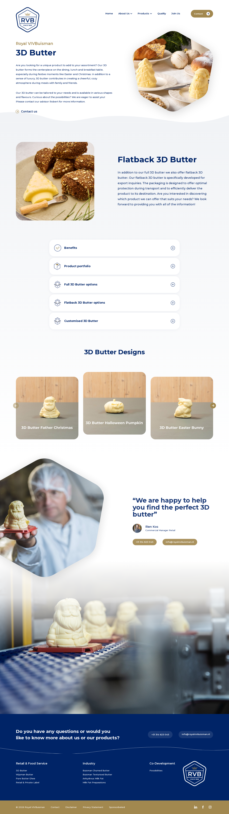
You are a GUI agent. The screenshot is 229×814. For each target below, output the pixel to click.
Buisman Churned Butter (96, 770)
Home (109, 13)
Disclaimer (71, 807)
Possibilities (156, 770)
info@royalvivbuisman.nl (196, 734)
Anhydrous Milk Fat (93, 778)
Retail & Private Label (27, 782)
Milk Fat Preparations (94, 782)
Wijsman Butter (24, 774)
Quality (161, 13)
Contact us (26, 111)
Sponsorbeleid (117, 807)
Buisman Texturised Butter (97, 774)
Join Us (175, 13)
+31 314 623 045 (160, 734)
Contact (202, 14)
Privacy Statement (93, 807)
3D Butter (21, 770)
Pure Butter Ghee (25, 778)
